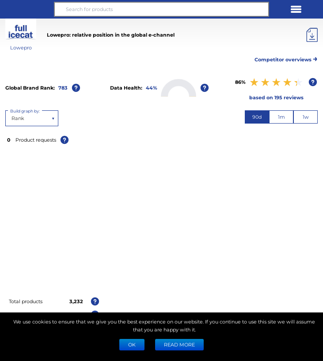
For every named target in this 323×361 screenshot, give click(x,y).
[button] (27, 9)
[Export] (312, 35)
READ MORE (179, 344)
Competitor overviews (286, 58)
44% (151, 87)
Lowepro (21, 47)
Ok (132, 344)
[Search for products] (162, 9)
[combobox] (12, 118)
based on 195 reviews (276, 97)
